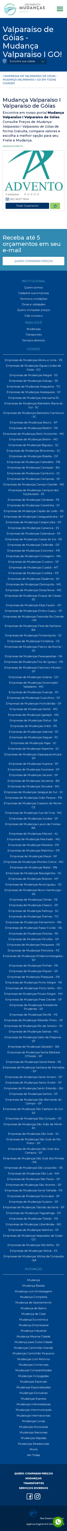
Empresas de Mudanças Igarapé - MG (33, 715)
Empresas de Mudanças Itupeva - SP (33, 763)
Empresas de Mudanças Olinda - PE (33, 899)
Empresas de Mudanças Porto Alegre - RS (33, 982)
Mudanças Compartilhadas (33, 1370)
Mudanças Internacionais (33, 1415)
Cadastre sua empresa (33, 293)
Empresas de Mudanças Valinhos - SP (33, 1230)
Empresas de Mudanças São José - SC (33, 1133)
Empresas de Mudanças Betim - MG (33, 439)
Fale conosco (33, 315)
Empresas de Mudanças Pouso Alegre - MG (33, 993)
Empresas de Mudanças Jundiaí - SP (33, 818)
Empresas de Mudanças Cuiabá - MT (33, 567)
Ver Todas (33, 1455)
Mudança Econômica (33, 1319)
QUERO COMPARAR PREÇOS (33, 261)
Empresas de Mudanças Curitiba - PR (33, 573)
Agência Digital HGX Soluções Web (45, 1524)
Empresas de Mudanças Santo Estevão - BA (33, 1088)
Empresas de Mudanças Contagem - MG (33, 556)
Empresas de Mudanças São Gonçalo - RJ (33, 1118)
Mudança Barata (33, 1285)
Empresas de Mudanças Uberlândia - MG (33, 1224)
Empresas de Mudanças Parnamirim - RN (33, 922)
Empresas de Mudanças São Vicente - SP (33, 1184)
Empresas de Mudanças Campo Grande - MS (33, 484)
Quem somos (33, 287)
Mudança (33, 1280)
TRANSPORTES (33, 1483)
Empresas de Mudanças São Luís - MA (33, 1173)
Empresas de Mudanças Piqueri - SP (33, 971)
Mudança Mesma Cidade (33, 1336)
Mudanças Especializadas (33, 1387)
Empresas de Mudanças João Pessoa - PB (33, 797)
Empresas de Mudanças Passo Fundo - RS (33, 927)
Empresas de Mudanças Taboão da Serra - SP (33, 1207)
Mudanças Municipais (33, 1427)
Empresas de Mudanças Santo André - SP (33, 1082)
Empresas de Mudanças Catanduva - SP (34, 533)
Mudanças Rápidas (33, 1438)
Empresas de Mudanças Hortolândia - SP (33, 703)
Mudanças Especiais (33, 1381)
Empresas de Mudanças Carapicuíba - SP (33, 522)
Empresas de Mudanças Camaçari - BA (33, 467)
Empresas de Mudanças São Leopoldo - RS (33, 1167)
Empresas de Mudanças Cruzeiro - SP (33, 561)
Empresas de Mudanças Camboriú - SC (33, 473)
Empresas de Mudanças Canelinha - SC (33, 505)
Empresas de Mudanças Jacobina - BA (34, 780)
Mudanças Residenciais (33, 1443)
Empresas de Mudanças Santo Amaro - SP (33, 1077)
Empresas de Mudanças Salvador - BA (33, 1046)
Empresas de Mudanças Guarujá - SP (33, 692)
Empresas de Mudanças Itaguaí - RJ (33, 737)
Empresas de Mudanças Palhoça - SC (33, 911)
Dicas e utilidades (33, 304)
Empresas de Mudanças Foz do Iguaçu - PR (33, 662)
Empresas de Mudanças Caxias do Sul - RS (33, 539)
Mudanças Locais (33, 1421)
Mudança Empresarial (33, 1325)
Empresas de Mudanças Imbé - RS (33, 726)
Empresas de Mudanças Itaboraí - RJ (33, 731)
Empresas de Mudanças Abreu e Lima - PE (34, 360)
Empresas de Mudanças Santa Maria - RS (33, 1062)
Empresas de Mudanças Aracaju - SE (33, 380)
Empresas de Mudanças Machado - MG (33, 839)
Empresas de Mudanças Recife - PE (33, 1014)
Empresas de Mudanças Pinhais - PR (33, 965)
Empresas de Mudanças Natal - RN (33, 867)
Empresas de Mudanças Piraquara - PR (33, 977)
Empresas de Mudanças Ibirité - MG (33, 709)
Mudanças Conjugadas (33, 1376)
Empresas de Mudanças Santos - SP (33, 1094)
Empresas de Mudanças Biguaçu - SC (33, 445)
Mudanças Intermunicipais (33, 1409)
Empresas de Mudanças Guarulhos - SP (33, 697)
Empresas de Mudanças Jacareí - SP (33, 775)
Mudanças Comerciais (33, 1364)
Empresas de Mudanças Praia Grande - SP (33, 999)
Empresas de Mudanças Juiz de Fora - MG (33, 812)
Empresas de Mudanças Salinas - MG (33, 1031)
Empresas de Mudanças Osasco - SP (33, 905)
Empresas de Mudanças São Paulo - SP (33, 1179)
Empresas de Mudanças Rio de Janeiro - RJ (33, 1026)
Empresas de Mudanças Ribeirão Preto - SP (33, 1020)
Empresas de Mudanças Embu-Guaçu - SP (33, 610)
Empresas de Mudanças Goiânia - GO (33, 677)
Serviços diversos (33, 340)
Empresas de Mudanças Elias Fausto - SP (33, 605)
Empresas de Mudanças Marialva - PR (33, 845)
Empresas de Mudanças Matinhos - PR (34, 850)
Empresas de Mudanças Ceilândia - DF (34, 545)
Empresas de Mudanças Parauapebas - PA (33, 656)
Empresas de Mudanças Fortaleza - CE (33, 641)
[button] (27, 61)
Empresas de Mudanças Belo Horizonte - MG (33, 433)
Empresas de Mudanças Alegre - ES (33, 375)
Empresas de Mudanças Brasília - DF (33, 456)
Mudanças (34, 329)
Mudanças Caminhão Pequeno (33, 1353)
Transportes (34, 334)
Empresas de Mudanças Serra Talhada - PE (34, 1190)
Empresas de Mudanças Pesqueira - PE (33, 944)
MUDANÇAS (33, 1478)
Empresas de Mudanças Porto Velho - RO (34, 988)
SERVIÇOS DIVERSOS (33, 1488)
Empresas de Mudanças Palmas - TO (33, 916)
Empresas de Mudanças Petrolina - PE (33, 950)
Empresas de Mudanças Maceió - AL (33, 833)
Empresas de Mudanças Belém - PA (33, 428)
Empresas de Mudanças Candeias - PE (33, 499)
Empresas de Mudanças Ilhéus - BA (33, 720)
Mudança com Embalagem (33, 1291)
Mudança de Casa (33, 1314)
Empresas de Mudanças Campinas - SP (33, 479)
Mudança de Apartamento (33, 1302)
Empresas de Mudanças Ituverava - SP (33, 769)
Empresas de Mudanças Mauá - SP (33, 856)
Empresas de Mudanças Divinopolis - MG (33, 584)
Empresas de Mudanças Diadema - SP (33, 578)
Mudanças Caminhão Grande (33, 1347)
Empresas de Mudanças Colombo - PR (33, 550)
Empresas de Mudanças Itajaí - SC (33, 743)
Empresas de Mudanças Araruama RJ (33, 398)
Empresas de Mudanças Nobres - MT (33, 878)
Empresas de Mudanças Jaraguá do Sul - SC (33, 792)
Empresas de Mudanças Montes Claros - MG (33, 862)
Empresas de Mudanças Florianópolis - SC (33, 635)
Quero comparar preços (33, 310)
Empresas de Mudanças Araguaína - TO (33, 386)
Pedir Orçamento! (27, 205)
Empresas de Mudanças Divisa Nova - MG (33, 590)
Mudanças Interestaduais (34, 1404)
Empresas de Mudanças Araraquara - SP (34, 392)
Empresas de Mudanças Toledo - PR (33, 1218)
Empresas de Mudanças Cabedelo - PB (33, 462)
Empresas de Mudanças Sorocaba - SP (33, 1196)
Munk (34, 1449)
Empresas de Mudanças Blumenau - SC (33, 450)
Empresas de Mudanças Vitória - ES (33, 1250)
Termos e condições (33, 298)
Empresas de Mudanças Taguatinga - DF (33, 1213)
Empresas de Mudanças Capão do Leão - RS (34, 511)
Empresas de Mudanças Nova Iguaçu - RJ (33, 884)
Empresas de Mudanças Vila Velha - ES (33, 1245)
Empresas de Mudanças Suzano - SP (33, 1201)
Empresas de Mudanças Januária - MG (33, 786)
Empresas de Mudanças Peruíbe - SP (33, 939)
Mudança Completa (33, 1297)
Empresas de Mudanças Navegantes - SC (33, 873)
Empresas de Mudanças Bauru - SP (33, 422)
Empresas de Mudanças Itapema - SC (33, 748)
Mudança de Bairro (33, 1308)
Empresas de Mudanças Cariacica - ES (33, 528)
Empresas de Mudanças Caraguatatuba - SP (33, 516)
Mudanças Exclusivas (33, 1393)
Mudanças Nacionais (33, 1432)
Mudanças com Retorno (33, 1359)
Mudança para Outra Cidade (33, 1342)
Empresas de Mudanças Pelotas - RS (33, 933)
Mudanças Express (33, 1398)
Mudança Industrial (33, 1330)
